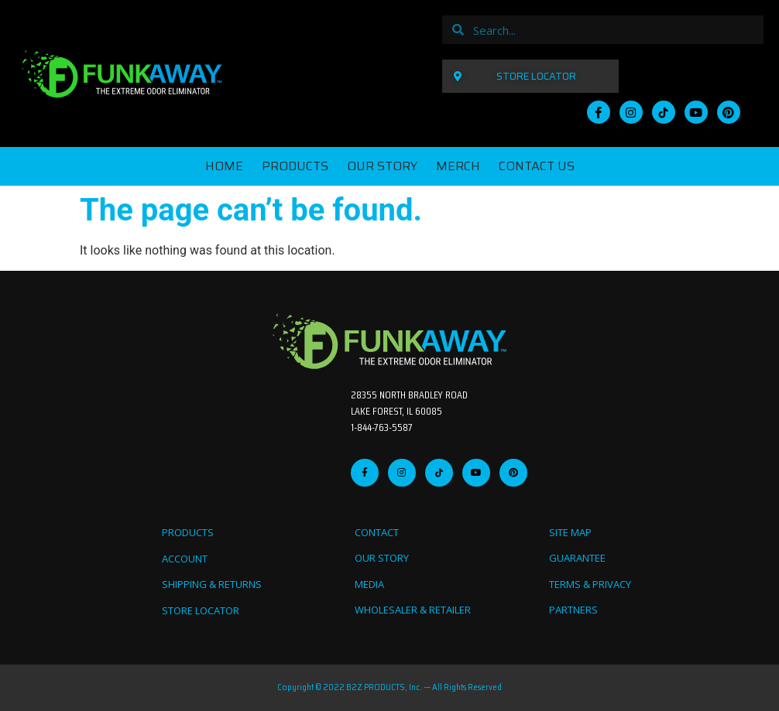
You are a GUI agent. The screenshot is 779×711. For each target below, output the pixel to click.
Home (224, 166)
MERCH (458, 166)
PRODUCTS (295, 166)
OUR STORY (382, 166)
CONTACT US (537, 166)
